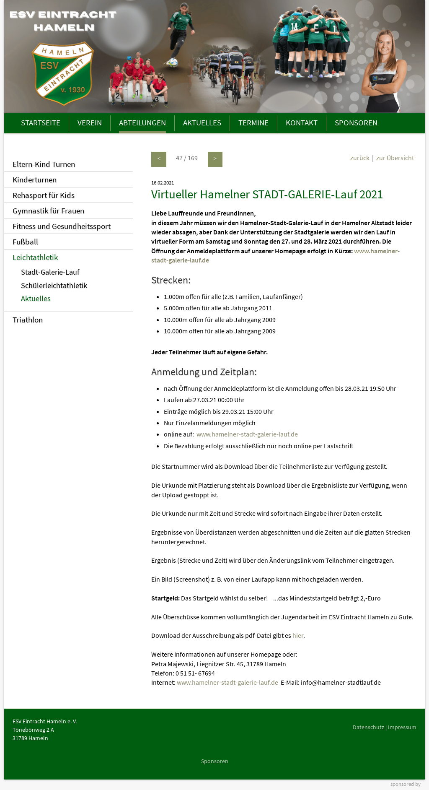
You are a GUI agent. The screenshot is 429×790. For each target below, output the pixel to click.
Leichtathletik (35, 257)
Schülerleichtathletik (54, 285)
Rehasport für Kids (44, 195)
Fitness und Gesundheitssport (62, 226)
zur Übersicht (395, 157)
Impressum (402, 727)
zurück (360, 157)
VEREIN (90, 122)
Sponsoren (214, 761)
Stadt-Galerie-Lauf (50, 272)
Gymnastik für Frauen (48, 210)
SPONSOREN (356, 122)
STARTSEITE (40, 122)
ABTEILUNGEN (142, 122)
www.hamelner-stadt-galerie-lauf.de (247, 434)
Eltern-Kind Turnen (44, 164)
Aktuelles (36, 298)
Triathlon (28, 319)
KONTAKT (302, 122)
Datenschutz (368, 727)
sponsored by (405, 783)
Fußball (25, 241)
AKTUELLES (202, 122)
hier (297, 635)
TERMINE (253, 122)
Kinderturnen (35, 179)
